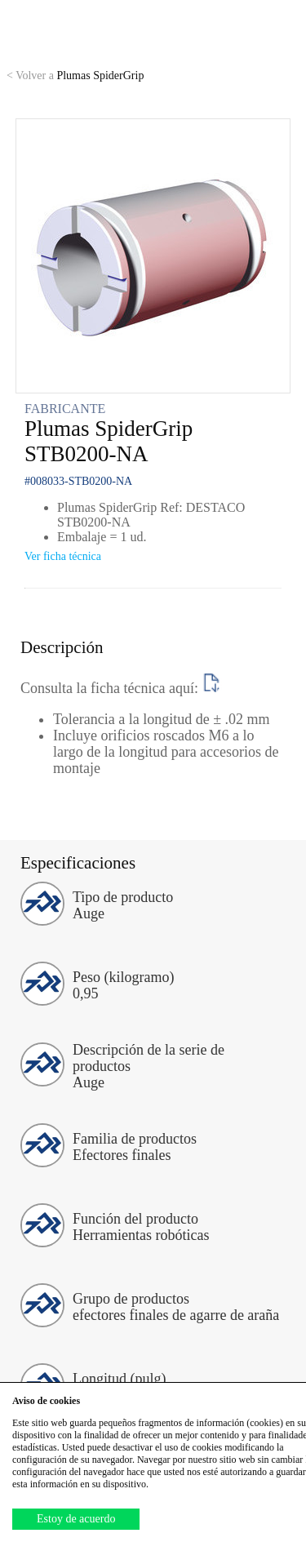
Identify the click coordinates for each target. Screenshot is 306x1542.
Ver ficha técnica (62, 556)
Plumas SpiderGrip (75, 75)
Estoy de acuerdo (76, 1519)
